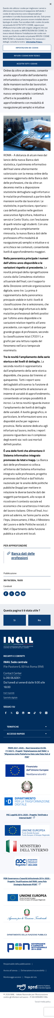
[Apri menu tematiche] (27, 726)
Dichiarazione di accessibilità (32, 970)
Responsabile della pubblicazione (17, 963)
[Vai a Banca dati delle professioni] (27, 555)
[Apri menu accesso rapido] (27, 733)
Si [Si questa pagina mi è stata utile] (15, 620)
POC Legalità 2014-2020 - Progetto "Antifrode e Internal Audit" (27, 816)
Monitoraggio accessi (12, 976)
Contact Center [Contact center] (12, 673)
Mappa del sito (30, 976)
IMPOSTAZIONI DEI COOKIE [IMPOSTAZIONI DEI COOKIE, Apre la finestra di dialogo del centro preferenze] (27, 46)
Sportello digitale (10, 697)
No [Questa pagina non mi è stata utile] (39, 620)
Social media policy (43, 1001)
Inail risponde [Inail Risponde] (8, 692)
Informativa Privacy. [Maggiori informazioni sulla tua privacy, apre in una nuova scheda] (34, 40)
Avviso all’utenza (10, 970)
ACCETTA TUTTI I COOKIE (27, 62)
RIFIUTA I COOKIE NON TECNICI (27, 54)
